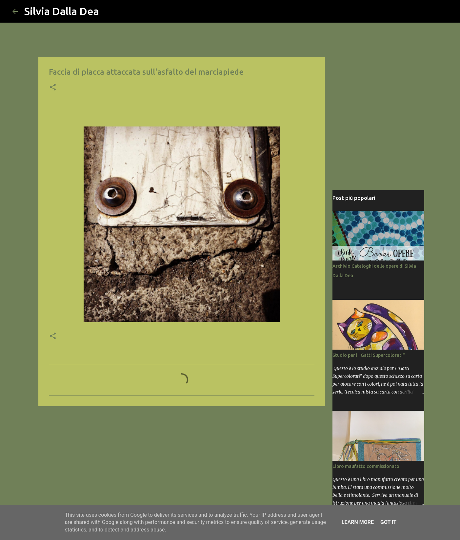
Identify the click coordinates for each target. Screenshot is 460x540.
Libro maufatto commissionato (365, 466)
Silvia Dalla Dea (61, 11)
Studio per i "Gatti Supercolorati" (368, 355)
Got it (388, 522)
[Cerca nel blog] (414, 11)
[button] (53, 87)
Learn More (358, 522)
